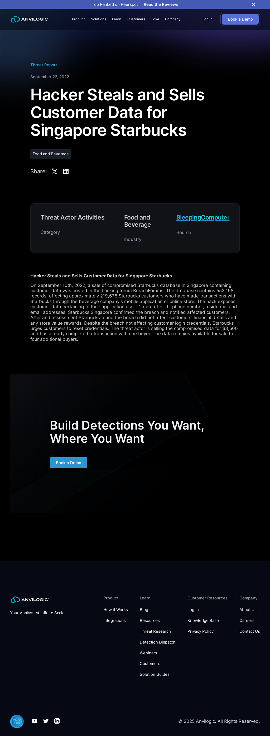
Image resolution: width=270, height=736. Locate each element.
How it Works (115, 609)
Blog (144, 609)
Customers (136, 19)
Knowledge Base (203, 620)
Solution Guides (155, 674)
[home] (30, 19)
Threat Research (155, 631)
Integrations (114, 620)
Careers (246, 620)
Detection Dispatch (157, 642)
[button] (78, 19)
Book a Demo (68, 465)
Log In (207, 19)
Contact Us (249, 631)
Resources (150, 620)
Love (155, 19)
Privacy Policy (200, 631)
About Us (248, 609)
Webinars (148, 653)
